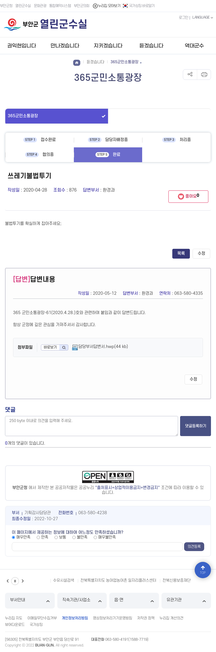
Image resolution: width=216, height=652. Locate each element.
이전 (7, 581)
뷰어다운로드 (15, 625)
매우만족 (23, 537)
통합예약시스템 (60, 6)
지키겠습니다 (108, 46)
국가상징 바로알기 (138, 5)
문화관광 (40, 6)
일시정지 (15, 581)
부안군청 (6, 6)
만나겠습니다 (64, 46)
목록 (181, 253)
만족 (44, 537)
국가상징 (36, 625)
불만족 (82, 537)
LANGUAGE (203, 17)
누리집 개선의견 (171, 618)
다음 (22, 581)
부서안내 (30, 601)
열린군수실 (23, 6)
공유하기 (190, 75)
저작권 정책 (145, 618)
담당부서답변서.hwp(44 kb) (103, 346)
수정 (201, 253)
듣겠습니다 (151, 46)
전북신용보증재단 (177, 580)
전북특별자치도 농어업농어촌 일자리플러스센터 (118, 580)
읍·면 (134, 601)
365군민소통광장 (23, 116)
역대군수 (194, 46)
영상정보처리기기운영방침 (112, 618)
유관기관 (186, 601)
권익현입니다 (21, 46)
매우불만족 (107, 537)
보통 (62, 537)
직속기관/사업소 (82, 601)
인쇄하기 (204, 75)
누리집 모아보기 (106, 6)
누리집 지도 (13, 618)
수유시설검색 (63, 580)
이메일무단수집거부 (42, 618)
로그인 (183, 18)
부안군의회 (81, 6)
